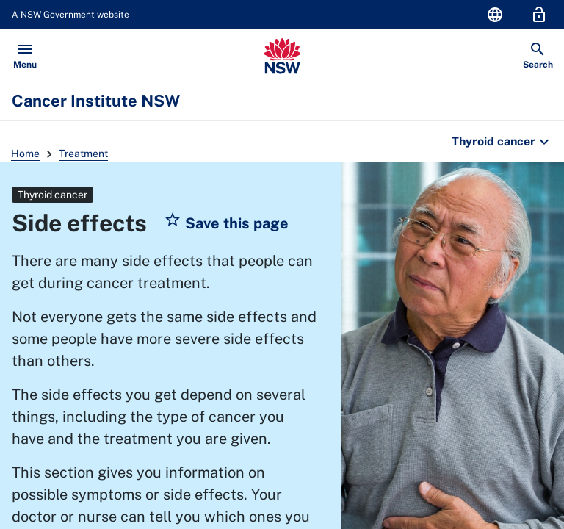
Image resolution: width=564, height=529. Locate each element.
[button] (226, 223)
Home (25, 153)
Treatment (83, 153)
